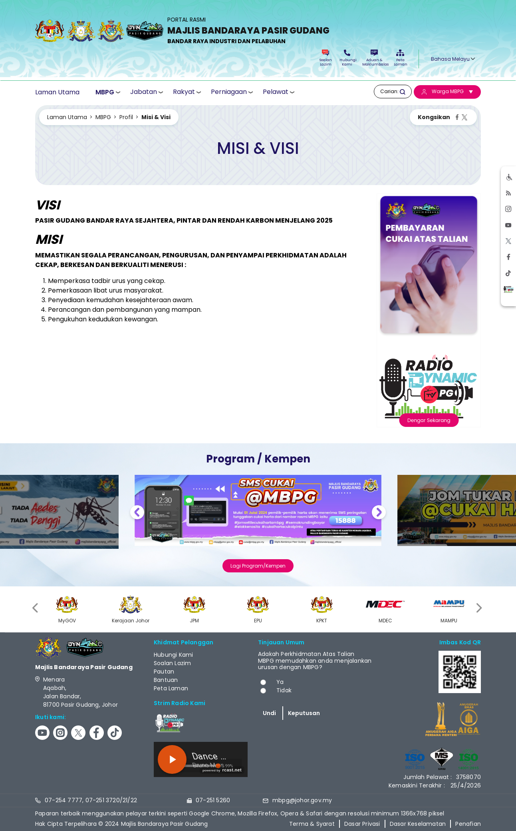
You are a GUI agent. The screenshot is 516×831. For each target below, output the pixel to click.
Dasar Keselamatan (418, 824)
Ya (280, 682)
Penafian (468, 824)
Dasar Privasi (362, 824)
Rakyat (184, 91)
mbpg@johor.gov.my (302, 800)
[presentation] (36, 608)
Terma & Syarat (312, 824)
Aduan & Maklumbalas (374, 58)
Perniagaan (229, 91)
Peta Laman (400, 58)
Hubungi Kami (347, 58)
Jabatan (143, 91)
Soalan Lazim (326, 58)
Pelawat (275, 91)
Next (378, 513)
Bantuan (166, 680)
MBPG (104, 92)
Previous (137, 513)
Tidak (284, 690)
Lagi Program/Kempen (258, 565)
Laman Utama (57, 92)
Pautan (164, 672)
